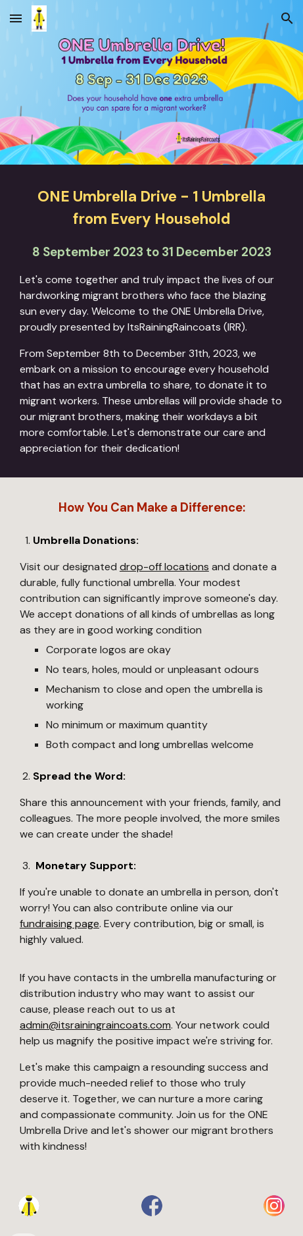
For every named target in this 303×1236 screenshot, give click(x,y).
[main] (151, 321)
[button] (16, 18)
